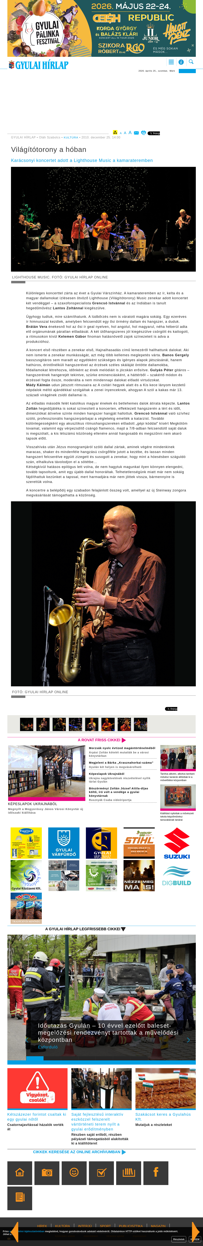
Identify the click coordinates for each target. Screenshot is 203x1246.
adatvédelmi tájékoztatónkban (26, 1231)
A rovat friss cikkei (98, 740)
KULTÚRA (71, 137)
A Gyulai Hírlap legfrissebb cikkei (81, 933)
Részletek (178, 1239)
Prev (32, 1047)
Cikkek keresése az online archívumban (75, 1157)
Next (190, 1047)
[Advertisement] (101, 101)
